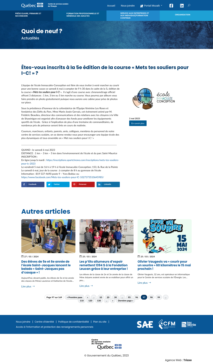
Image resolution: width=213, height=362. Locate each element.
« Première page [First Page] (74, 297)
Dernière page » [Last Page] (125, 300)
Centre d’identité (44, 321)
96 (136, 297)
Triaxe (187, 360)
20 (108, 297)
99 (158, 297)
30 (115, 297)
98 (151, 297)
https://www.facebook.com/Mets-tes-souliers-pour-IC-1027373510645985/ (62, 177)
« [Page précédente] (87, 297)
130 (99, 300)
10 (100, 297)
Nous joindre (23, 321)
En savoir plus (137, 123)
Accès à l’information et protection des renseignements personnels (54, 327)
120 (90, 300)
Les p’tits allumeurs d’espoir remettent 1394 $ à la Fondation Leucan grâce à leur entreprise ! (103, 265)
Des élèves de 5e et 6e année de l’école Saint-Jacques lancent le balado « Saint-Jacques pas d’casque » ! (46, 267)
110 (82, 300)
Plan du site (99, 321)
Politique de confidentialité (73, 321)
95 (129, 297)
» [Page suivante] (112, 300)
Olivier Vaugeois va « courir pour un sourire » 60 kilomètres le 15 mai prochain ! (164, 265)
